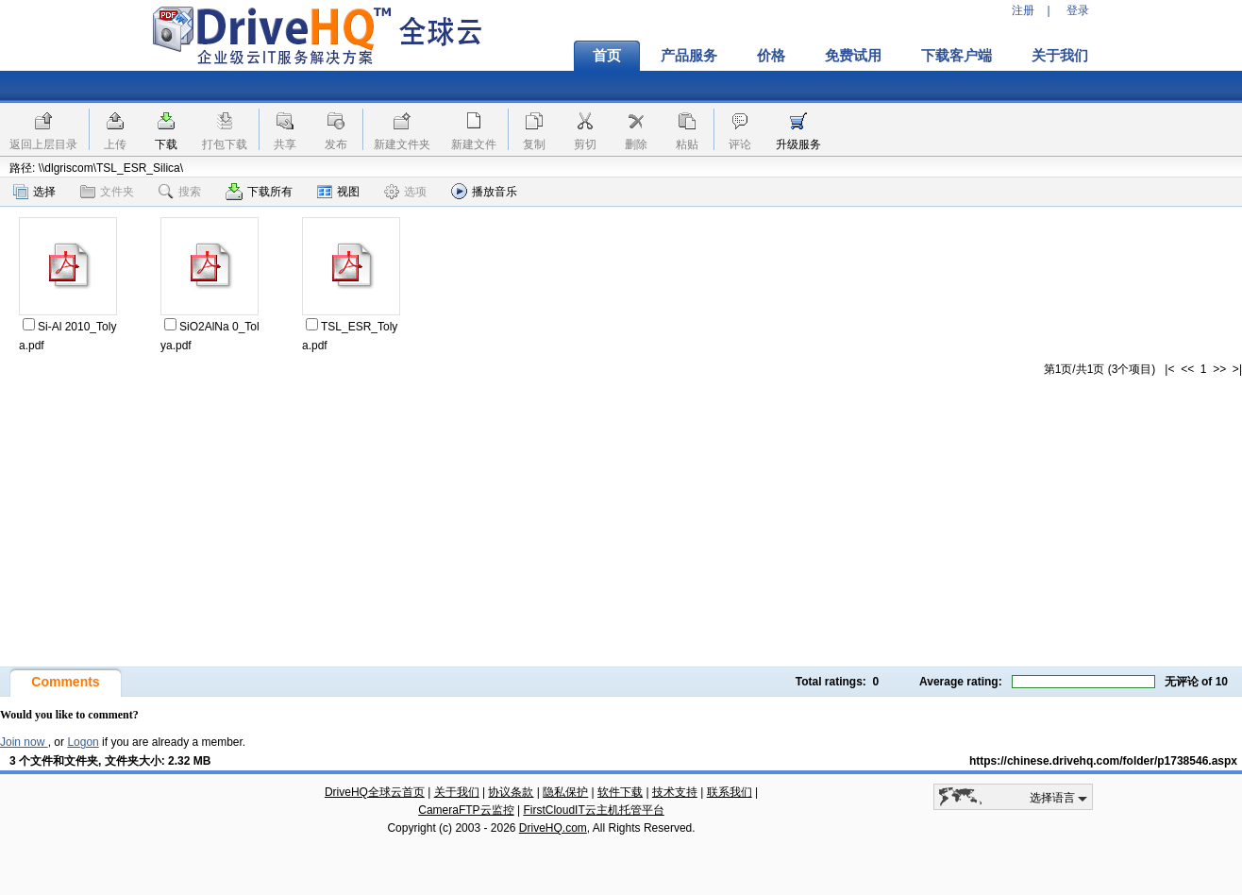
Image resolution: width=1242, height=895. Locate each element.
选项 (405, 191)
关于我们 (1060, 55)
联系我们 (729, 792)
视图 (338, 191)
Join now (24, 742)
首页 (607, 55)
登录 (1077, 10)
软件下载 (620, 792)
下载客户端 (956, 55)
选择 (34, 191)
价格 (771, 55)
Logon (82, 742)
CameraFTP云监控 (465, 810)
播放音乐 (484, 191)
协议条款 (510, 792)
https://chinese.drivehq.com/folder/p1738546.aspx (1103, 761)
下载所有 (259, 191)
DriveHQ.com (553, 828)
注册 (1023, 10)
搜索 (180, 191)
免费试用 (853, 55)
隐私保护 (565, 792)
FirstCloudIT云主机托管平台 (593, 810)
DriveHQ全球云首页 (375, 792)
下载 (166, 144)
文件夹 (107, 191)
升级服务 (798, 144)
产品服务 (689, 55)
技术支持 (674, 792)
